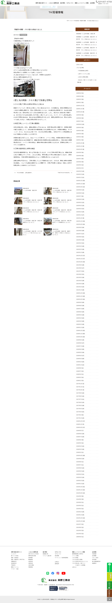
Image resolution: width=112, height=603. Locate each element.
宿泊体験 (57, 555)
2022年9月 (79, 227)
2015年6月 (79, 468)
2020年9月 (79, 302)
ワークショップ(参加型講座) (61, 557)
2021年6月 (79, 274)
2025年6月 (79, 124)
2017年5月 (79, 405)
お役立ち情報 (81, 77)
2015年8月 (79, 461)
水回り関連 (31, 565)
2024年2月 (79, 174)
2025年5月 (79, 127)
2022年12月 (79, 218)
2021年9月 (79, 265)
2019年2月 (79, 361)
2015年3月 (79, 477)
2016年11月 (79, 424)
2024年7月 (79, 158)
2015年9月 (79, 458)
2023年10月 (79, 186)
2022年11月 (79, 221)
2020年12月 (79, 293)
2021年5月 (79, 277)
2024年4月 (79, 168)
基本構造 (30, 557)
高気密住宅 (13, 563)
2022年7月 (79, 233)
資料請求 (57, 563)
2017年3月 (79, 411)
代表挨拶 (94, 553)
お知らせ (78, 64)
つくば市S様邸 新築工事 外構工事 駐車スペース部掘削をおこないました (62, 222)
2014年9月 (79, 496)
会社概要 (94, 555)
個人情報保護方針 (96, 561)
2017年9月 (79, 393)
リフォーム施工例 (47, 555)
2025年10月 (79, 111)
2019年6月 (79, 349)
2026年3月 (79, 96)
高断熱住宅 (13, 561)
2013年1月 (79, 514)
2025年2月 (79, 136)
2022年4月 (79, 243)
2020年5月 (79, 315)
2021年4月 (79, 280)
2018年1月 (79, 380)
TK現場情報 (81, 70)
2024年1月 (79, 177)
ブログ (78, 67)
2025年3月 (79, 133)
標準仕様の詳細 (32, 555)
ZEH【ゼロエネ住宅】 (33, 553)
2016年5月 (79, 443)
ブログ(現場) (75, 557)
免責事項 (94, 563)
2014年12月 (79, 486)
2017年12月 (79, 383)
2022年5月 (79, 240)
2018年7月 (79, 371)
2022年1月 (79, 252)
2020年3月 (79, 321)
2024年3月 (79, 171)
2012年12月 (79, 518)
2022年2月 (79, 249)
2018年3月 (79, 374)
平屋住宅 (13, 565)
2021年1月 (79, 290)
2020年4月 (79, 318)
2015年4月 (79, 474)
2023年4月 (79, 205)
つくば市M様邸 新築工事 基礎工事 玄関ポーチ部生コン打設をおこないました (61, 233)
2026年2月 (79, 99)
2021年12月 (79, 255)
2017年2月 (79, 415)
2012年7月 (79, 524)
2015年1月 (79, 483)
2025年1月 (79, 140)
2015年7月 (79, 465)
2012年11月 (79, 521)
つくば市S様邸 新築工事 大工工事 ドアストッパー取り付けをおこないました (33, 233)
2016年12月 (79, 421)
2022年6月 (79, 236)
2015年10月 (79, 455)
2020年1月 (79, 327)
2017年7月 (79, 399)
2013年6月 (79, 502)
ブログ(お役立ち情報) (77, 559)
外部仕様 (30, 561)
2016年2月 (79, 452)
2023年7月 (79, 196)
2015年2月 (79, 480)
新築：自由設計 (15, 557)
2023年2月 (79, 211)
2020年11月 (79, 296)
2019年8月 (79, 343)
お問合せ (57, 561)
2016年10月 (79, 427)
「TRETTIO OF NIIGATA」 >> (64, 172)
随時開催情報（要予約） (78, 553)
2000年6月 (79, 536)
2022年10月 (79, 224)
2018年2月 (79, 377)
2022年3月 (79, 246)
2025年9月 (79, 115)
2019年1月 (79, 365)
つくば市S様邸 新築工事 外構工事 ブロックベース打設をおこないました (62, 211)
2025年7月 (79, 121)
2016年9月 (79, 430)
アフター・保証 (15, 569)
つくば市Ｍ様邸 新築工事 (30, 190)
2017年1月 (79, 418)
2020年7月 (79, 308)
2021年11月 (79, 258)
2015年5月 (79, 471)
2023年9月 (79, 190)
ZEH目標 (94, 559)
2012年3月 (79, 533)
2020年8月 (79, 305)
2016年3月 (79, 449)
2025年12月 (79, 105)
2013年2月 (79, 511)
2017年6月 (79, 402)
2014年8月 (79, 499)
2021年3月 (79, 283)
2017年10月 (79, 389)
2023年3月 (79, 208)
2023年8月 (79, 193)
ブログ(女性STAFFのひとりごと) (80, 561)
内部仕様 (30, 563)
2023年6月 (79, 199)
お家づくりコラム (82, 73)
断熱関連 (30, 559)
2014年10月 (79, 493)
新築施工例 (45, 553)
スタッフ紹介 (95, 557)
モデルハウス (58, 553)
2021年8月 (79, 268)
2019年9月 (79, 340)
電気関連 (30, 567)
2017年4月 (79, 408)
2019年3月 (79, 358)
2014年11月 (79, 490)
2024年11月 (79, 146)
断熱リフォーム (15, 567)
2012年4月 (79, 530)
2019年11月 (79, 333)
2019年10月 (79, 336)
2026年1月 (79, 102)
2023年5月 (79, 202)
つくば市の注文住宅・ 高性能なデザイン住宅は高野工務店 (53, 599)
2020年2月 (79, 324)
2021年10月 (79, 261)
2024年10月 (79, 149)
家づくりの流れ (15, 555)
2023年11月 (79, 183)
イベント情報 (75, 555)
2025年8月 (79, 118)
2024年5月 (79, 165)
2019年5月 (79, 352)
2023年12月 (79, 180)
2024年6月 (79, 161)
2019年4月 (79, 355)
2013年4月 (79, 505)
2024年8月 (79, 155)
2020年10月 (79, 299)
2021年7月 (79, 271)
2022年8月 (79, 230)
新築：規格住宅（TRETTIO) (17, 559)
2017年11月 (79, 386)
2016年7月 (79, 436)
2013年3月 (79, 508)
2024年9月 (79, 152)
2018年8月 (79, 368)
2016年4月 (79, 446)
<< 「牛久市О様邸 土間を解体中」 (23, 172)
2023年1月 (79, 215)
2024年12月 (79, 143)
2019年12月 (79, 330)
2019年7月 (79, 346)
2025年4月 (79, 130)
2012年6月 (79, 527)
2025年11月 (79, 108)
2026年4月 (79, 93)
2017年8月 (79, 396)
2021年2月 (79, 286)
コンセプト (13, 553)
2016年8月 (79, 433)
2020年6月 (79, 311)
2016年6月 (79, 439)
